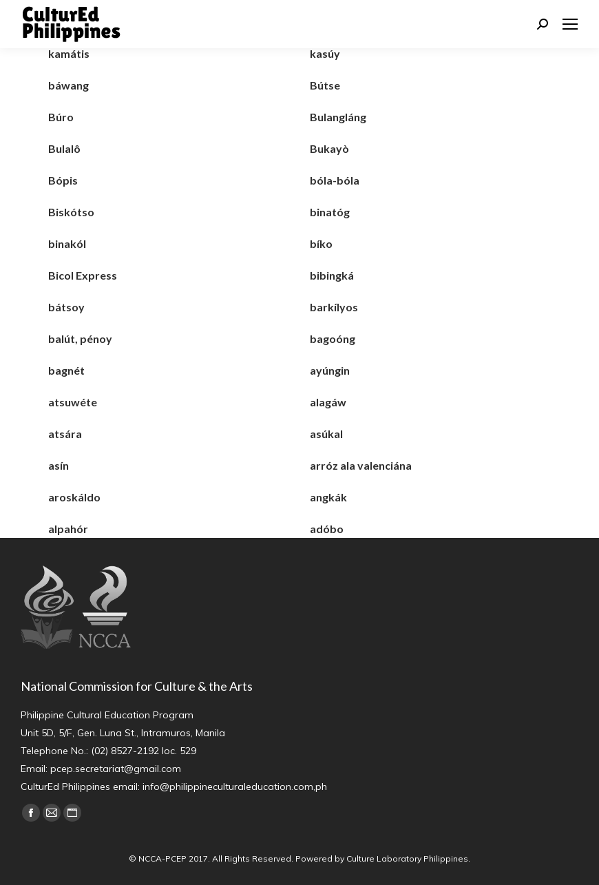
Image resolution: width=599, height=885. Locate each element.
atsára (65, 433)
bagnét (66, 370)
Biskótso (71, 211)
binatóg (330, 211)
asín (58, 465)
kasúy (325, 53)
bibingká (332, 275)
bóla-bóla (334, 180)
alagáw (328, 401)
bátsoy (66, 306)
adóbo (327, 528)
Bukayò (329, 148)
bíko (321, 243)
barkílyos (334, 306)
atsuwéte (72, 401)
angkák (328, 496)
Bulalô (64, 148)
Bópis (63, 180)
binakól (67, 243)
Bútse (325, 85)
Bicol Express (82, 275)
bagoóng (332, 338)
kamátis (69, 53)
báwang (68, 85)
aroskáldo (74, 496)
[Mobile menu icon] (570, 24)
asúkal (326, 433)
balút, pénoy (80, 338)
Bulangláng (338, 116)
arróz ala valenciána (361, 465)
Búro (61, 116)
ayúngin (330, 370)
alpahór (68, 528)
